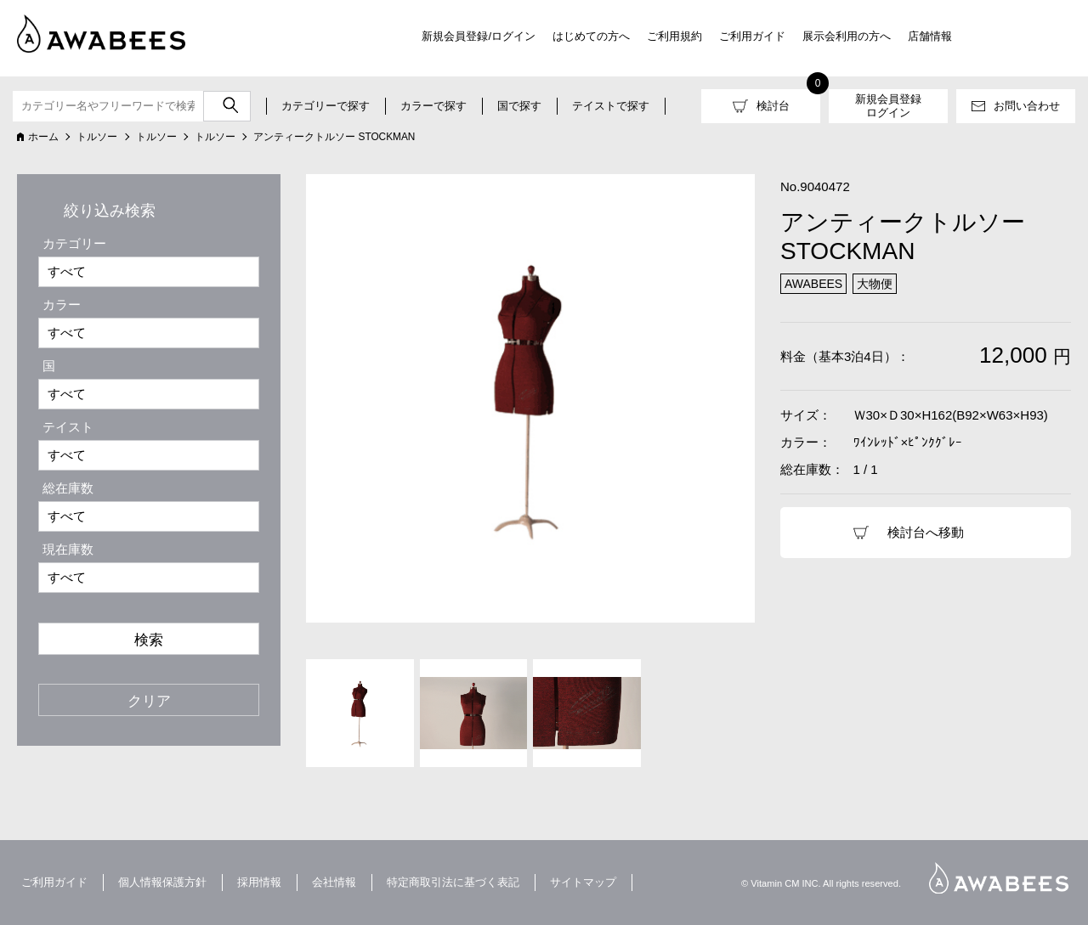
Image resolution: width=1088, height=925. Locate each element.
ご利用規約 (674, 36)
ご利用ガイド (752, 36)
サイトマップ (583, 882)
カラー (61, 304)
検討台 (773, 105)
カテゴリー (74, 243)
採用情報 (259, 882)
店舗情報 (930, 36)
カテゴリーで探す (325, 105)
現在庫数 (68, 549)
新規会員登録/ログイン (479, 36)
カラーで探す (433, 105)
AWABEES (998, 878)
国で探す (519, 105)
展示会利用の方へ (846, 36)
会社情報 (334, 882)
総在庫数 (68, 488)
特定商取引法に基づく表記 (453, 882)
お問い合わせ (1027, 105)
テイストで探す (610, 105)
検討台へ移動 (925, 532)
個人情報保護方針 (162, 882)
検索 (148, 639)
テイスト (68, 427)
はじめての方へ (591, 36)
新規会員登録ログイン (888, 106)
